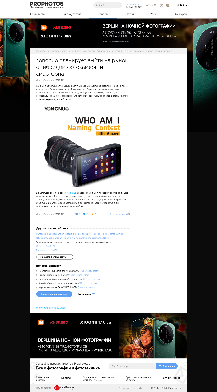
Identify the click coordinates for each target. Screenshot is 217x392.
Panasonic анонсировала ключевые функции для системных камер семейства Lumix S (80, 233)
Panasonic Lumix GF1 (46, 250)
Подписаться (169, 366)
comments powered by (51, 307)
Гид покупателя (71, 14)
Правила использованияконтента (138, 379)
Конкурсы (181, 14)
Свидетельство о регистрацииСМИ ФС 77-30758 (98, 379)
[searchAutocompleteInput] (108, 5)
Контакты (66, 378)
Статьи (129, 14)
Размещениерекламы (42, 379)
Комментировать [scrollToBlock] (118, 214)
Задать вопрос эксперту (54, 294)
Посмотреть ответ (89, 270)
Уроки (154, 14)
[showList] (54, 257)
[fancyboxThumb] (81, 145)
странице (71, 192)
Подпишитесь (132, 4)
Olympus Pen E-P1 (45, 246)
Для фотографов (171, 378)
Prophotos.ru (174, 388)
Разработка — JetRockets (131, 388)
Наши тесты (37, 14)
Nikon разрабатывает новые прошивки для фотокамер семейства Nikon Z (73, 237)
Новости (103, 14)
